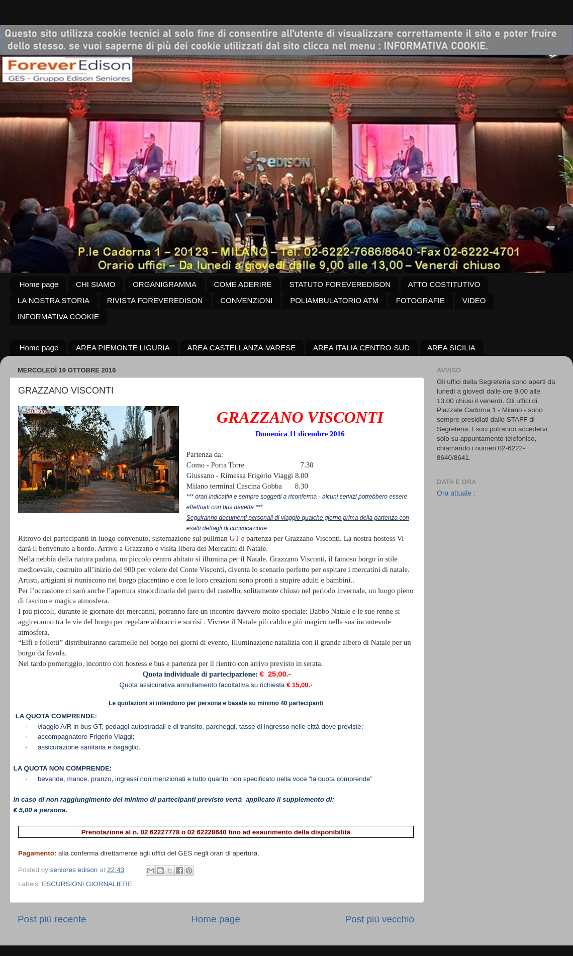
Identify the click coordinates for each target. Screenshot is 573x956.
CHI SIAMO (95, 284)
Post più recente (52, 919)
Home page (39, 284)
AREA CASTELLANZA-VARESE (241, 347)
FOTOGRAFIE (420, 300)
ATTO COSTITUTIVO (444, 284)
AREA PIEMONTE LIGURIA (123, 347)
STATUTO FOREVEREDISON (340, 284)
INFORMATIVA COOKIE (58, 316)
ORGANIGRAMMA (165, 284)
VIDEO (474, 300)
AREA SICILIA (451, 347)
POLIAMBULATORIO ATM (334, 300)
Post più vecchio (379, 919)
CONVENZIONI (246, 300)
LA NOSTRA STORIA (53, 300)
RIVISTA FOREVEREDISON (155, 300)
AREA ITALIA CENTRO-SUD (361, 347)
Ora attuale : (456, 493)
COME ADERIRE (243, 284)
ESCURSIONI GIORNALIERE (87, 884)
